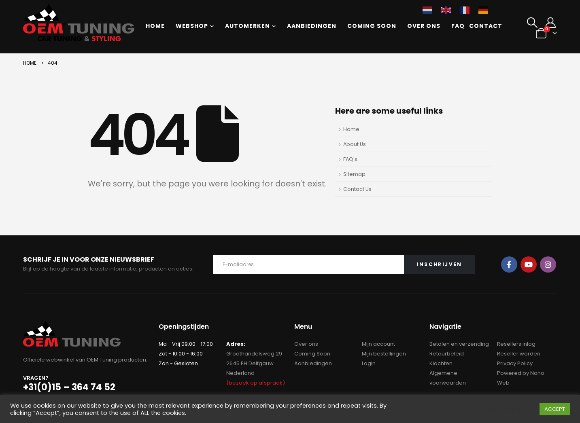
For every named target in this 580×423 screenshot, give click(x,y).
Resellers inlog (516, 344)
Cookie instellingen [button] (506, 409)
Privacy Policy (515, 363)
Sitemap (354, 174)
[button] (532, 22)
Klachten (441, 363)
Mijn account (378, 344)
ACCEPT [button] (554, 409)
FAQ (458, 26)
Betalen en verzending (459, 344)
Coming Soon (371, 26)
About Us (354, 144)
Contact (485, 26)
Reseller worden (518, 353)
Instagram (548, 264)
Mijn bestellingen (384, 353)
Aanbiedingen (311, 26)
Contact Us (357, 189)
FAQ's (350, 159)
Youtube (529, 264)
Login (369, 363)
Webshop (192, 26)
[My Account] (550, 22)
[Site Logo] (78, 22)
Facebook (509, 264)
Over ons (423, 26)
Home (155, 26)
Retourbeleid (446, 353)
